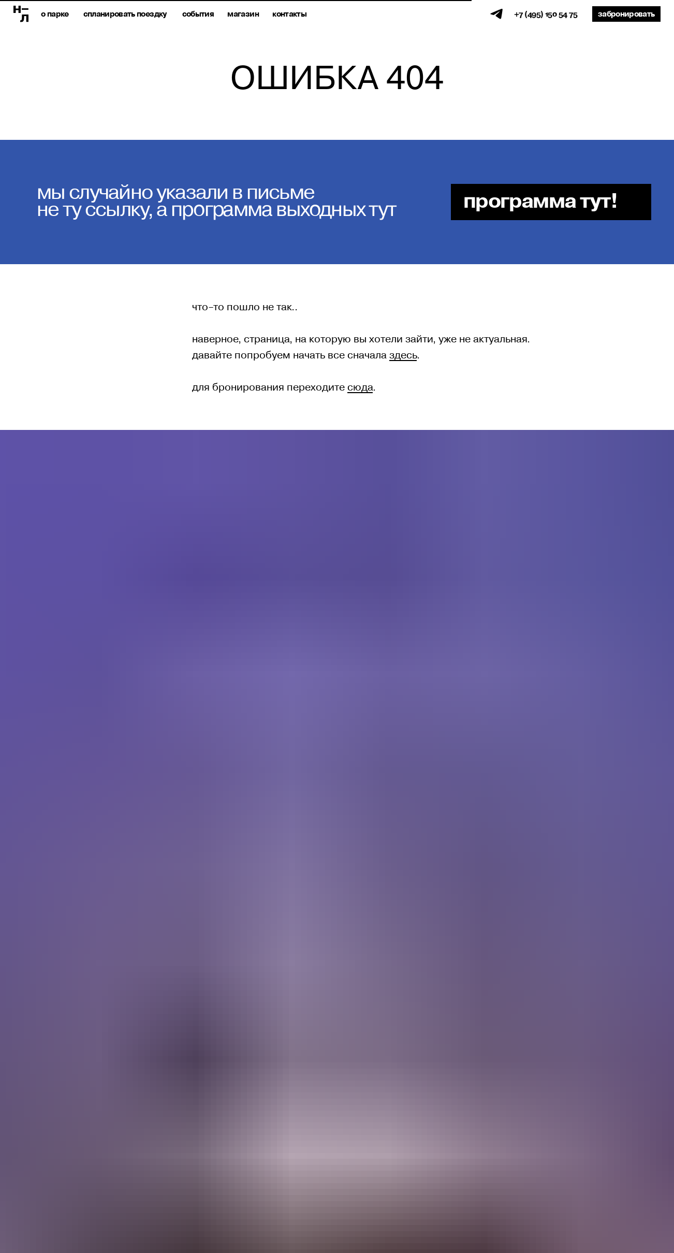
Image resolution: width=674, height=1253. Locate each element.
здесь (403, 355)
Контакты (289, 14)
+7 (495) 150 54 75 (545, 14)
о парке (54, 14)
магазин (242, 14)
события (198, 14)
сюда (360, 387)
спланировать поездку (125, 14)
